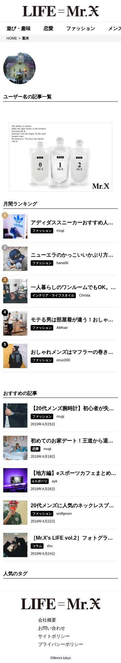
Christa (84, 295)
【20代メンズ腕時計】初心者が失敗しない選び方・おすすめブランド (72, 409)
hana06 (62, 263)
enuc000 (63, 360)
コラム (37, 546)
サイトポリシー (54, 636)
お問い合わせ (51, 628)
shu (50, 546)
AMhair (62, 328)
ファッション (42, 230)
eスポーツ (39, 481)
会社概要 (47, 620)
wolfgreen (64, 513)
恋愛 (35, 449)
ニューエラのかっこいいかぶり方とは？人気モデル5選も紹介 (72, 255)
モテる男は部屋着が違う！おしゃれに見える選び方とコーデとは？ (72, 320)
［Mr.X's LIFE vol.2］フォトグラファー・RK (72, 538)
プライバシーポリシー (60, 644)
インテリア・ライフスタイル (53, 295)
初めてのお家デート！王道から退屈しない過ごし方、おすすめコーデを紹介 (72, 441)
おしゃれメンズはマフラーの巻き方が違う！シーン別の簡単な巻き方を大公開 (72, 352)
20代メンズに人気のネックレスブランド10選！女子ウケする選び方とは (72, 506)
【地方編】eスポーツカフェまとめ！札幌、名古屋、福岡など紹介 (73, 473)
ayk (54, 481)
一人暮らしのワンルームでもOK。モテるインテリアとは (73, 288)
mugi (60, 230)
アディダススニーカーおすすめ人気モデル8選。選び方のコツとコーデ (72, 223)
